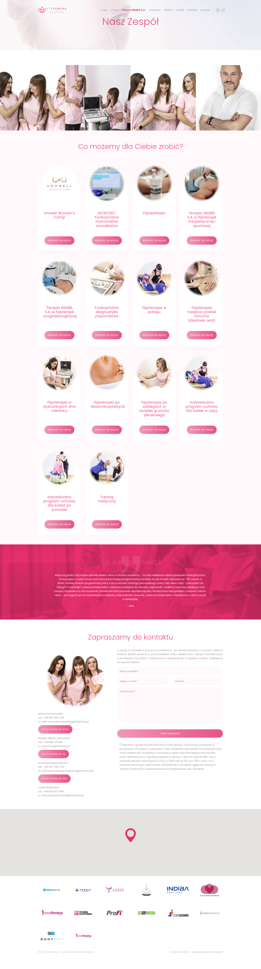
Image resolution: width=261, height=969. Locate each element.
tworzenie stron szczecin (207, 952)
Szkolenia (154, 10)
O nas (103, 10)
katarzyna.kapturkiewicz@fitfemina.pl (70, 771)
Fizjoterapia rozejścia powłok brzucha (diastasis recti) (201, 314)
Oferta (115, 10)
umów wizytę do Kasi (54, 778)
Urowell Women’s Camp (59, 215)
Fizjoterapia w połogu (154, 309)
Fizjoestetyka (154, 213)
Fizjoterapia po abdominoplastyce (108, 404)
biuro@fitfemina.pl (58, 746)
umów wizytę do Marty (55, 729)
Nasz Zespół (130, 21)
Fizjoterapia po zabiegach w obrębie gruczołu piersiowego (154, 408)
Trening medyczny (107, 499)
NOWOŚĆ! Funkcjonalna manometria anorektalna (107, 219)
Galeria (168, 10)
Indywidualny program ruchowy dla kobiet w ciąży (201, 406)
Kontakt (192, 10)
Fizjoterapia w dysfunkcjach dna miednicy (59, 406)
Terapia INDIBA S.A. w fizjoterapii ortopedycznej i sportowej (201, 219)
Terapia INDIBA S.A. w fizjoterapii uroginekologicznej (60, 311)
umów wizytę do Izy (53, 753)
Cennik (180, 10)
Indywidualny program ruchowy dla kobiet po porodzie (59, 503)
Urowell (205, 10)
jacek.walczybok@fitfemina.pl (65, 795)
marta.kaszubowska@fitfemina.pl (68, 721)
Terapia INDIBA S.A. (134, 10)
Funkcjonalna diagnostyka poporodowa (107, 311)
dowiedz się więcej (59, 240)
